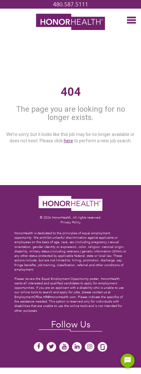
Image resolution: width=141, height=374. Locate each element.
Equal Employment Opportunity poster (70, 279)
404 (71, 92)
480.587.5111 (70, 4)
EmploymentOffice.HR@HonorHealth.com (45, 297)
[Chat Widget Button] (128, 361)
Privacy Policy (71, 222)
